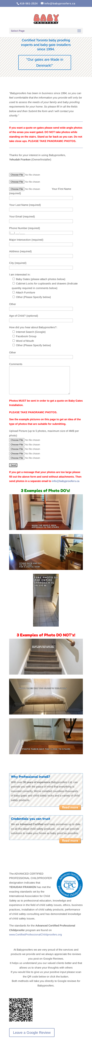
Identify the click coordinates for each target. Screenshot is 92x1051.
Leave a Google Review (32, 1032)
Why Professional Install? (30, 777)
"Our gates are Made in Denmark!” (44, 62)
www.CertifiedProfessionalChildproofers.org (35, 934)
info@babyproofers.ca (65, 481)
